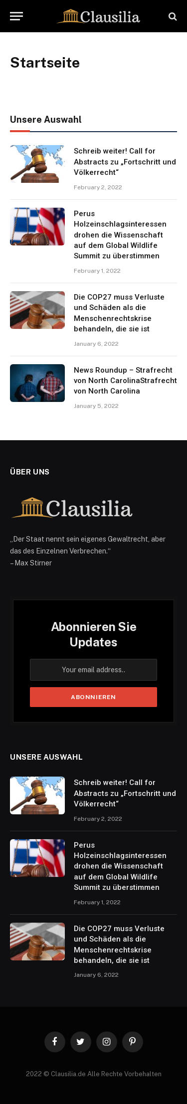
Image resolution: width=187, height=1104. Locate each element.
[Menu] (16, 16)
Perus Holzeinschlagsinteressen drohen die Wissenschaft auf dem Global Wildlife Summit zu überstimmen (120, 235)
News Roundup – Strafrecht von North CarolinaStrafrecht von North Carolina (125, 381)
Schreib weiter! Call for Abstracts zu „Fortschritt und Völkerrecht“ (125, 162)
